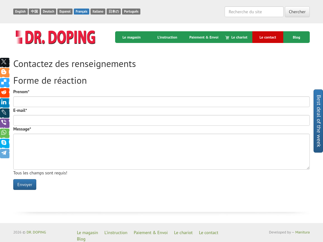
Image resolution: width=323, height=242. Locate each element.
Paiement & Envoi (203, 37)
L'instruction (167, 37)
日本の (114, 11)
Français (81, 11)
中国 (34, 11)
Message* (22, 129)
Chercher (297, 12)
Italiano (97, 11)
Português (131, 11)
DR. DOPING (36, 232)
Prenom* (21, 91)
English (20, 11)
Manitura (302, 232)
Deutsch (48, 11)
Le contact (268, 37)
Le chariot (236, 37)
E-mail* (20, 110)
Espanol (64, 11)
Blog (296, 37)
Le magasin (131, 37)
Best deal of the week (319, 121)
